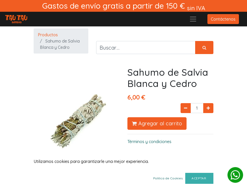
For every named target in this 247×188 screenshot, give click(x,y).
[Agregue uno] (208, 108)
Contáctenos (223, 19)
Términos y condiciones (149, 141)
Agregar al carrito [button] (157, 123)
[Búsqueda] (204, 47)
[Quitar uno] (186, 108)
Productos (48, 34)
